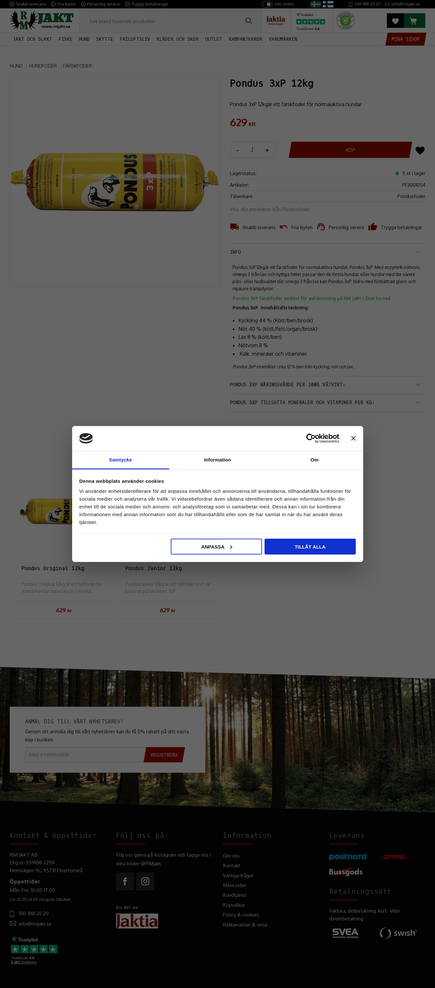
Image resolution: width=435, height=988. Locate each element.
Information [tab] (217, 459)
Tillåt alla (310, 546)
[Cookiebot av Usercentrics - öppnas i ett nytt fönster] (311, 438)
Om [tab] (314, 459)
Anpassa (216, 546)
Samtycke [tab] (120, 459)
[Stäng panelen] (353, 438)
